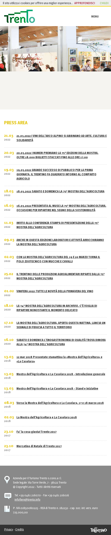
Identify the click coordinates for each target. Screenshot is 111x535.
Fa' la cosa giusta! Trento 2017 (36, 431)
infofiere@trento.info (27, 499)
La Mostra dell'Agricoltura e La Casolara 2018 (46, 417)
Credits (19, 529)
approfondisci (84, 3)
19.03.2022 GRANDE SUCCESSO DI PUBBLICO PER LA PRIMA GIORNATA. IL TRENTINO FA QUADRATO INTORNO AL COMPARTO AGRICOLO (56, 174)
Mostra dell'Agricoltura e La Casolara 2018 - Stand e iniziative (57, 388)
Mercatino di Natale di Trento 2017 (39, 446)
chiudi (104, 3)
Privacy (8, 529)
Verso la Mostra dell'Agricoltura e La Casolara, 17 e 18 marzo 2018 (60, 403)
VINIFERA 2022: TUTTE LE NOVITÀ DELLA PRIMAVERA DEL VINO (54, 291)
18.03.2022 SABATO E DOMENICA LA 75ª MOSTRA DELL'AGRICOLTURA (60, 191)
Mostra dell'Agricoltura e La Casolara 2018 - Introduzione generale (60, 374)
